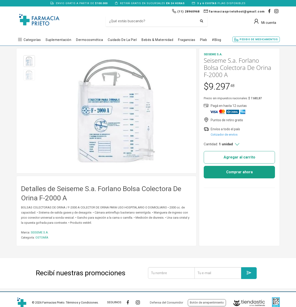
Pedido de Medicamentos (259, 39)
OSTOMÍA (41, 237)
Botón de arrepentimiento (207, 302)
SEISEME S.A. (40, 232)
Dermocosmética (89, 40)
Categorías (32, 40)
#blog (216, 40)
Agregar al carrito (239, 157)
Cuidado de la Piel (122, 40)
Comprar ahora (239, 172)
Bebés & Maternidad (157, 40)
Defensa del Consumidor (166, 302)
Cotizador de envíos (224, 134)
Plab (203, 40)
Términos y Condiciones (82, 302)
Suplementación (58, 40)
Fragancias (186, 40)
